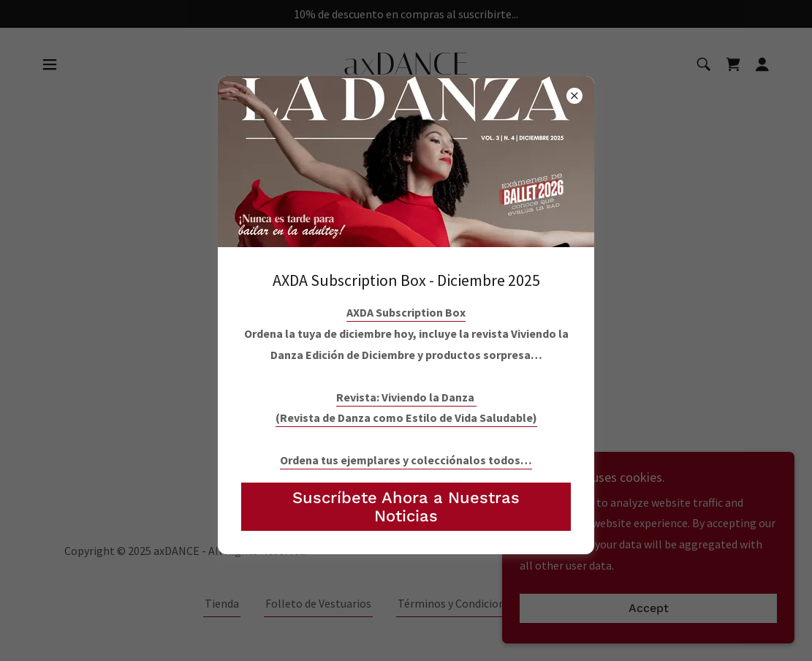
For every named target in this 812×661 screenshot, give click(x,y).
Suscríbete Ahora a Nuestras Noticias (406, 506)
